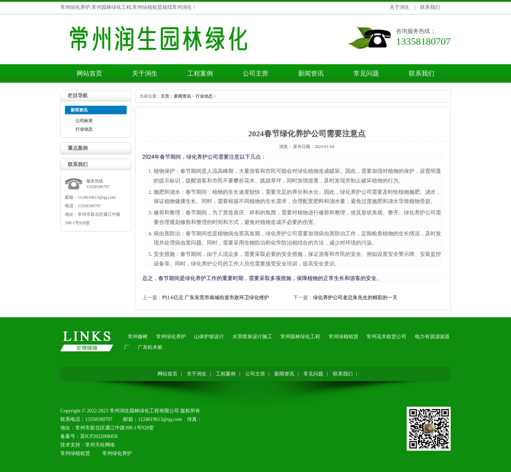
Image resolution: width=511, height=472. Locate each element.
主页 (165, 96)
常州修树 (138, 336)
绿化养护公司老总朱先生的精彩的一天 (355, 297)
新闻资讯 (311, 73)
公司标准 (84, 120)
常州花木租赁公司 (386, 336)
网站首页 (89, 73)
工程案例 (200, 73)
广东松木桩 (150, 347)
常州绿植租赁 (343, 336)
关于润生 (400, 7)
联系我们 (430, 7)
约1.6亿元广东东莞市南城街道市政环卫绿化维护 (215, 297)
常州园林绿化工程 (300, 336)
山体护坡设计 (209, 336)
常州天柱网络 (100, 445)
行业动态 (84, 129)
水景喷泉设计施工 (252, 336)
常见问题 (366, 73)
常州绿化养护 (171, 336)
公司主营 (255, 73)
